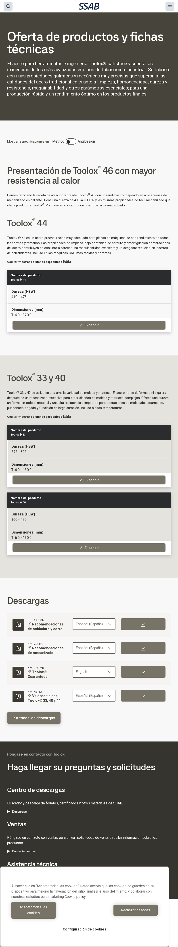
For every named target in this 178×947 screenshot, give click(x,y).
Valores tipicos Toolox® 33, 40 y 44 (44, 698)
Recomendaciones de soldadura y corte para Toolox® (46, 627)
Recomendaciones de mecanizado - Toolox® (46, 651)
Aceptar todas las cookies (46, 913)
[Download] (143, 624)
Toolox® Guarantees (38, 674)
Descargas (17, 812)
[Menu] (169, 6)
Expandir (89, 325)
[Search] (8, 6)
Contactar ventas (21, 851)
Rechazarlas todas (122, 913)
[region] (84, 909)
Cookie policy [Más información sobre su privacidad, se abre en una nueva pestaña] (75, 902)
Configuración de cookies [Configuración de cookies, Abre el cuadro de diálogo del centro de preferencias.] (84, 929)
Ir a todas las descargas (34, 717)
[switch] (71, 141)
